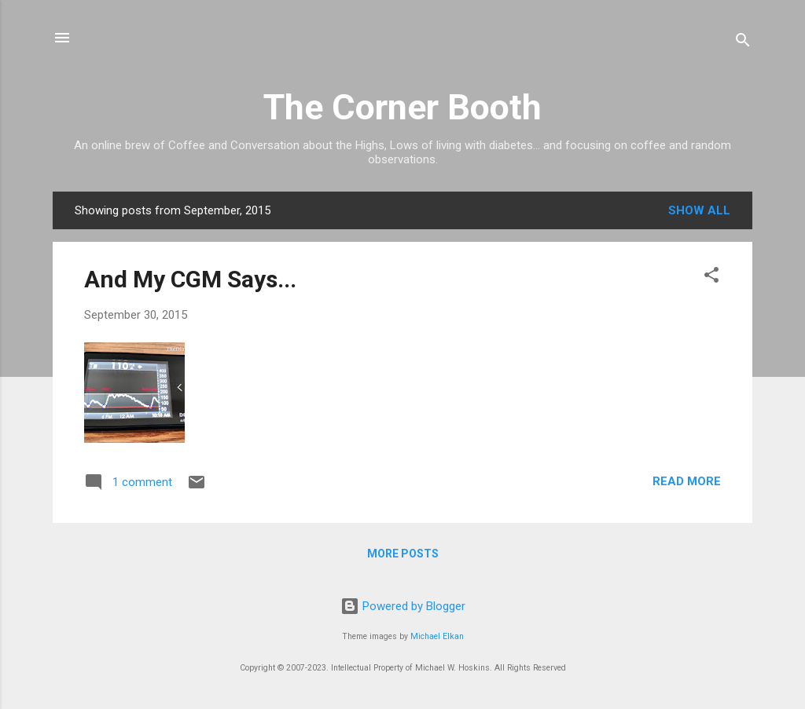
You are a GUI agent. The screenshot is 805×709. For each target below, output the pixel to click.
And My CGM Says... (190, 279)
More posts (403, 553)
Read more (686, 481)
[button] (711, 277)
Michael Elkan (437, 636)
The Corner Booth (402, 107)
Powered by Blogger (402, 606)
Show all (699, 210)
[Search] (742, 43)
